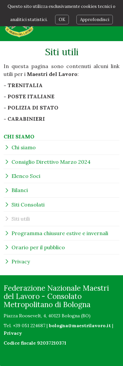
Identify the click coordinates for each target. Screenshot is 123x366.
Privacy (20, 261)
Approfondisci (94, 19)
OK (62, 19)
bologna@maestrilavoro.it (80, 326)
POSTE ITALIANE (31, 96)
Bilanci (19, 190)
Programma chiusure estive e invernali (59, 233)
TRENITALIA (25, 85)
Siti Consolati (28, 204)
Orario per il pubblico (38, 247)
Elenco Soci (25, 176)
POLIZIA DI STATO (33, 107)
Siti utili (20, 218)
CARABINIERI (26, 118)
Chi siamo (23, 147)
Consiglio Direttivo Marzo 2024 (51, 162)
